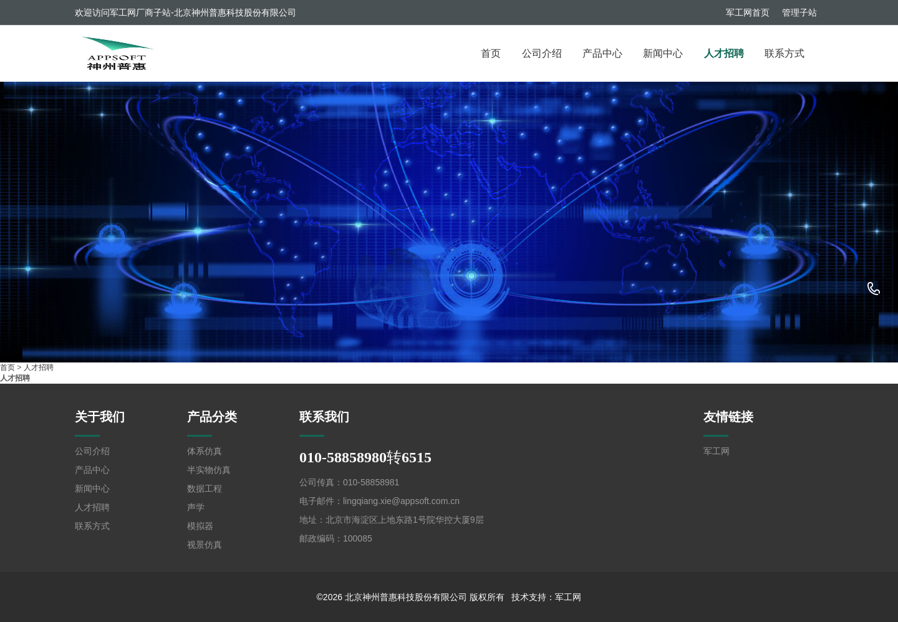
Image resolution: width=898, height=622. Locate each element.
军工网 (716, 451)
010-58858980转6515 (873, 289)
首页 (491, 53)
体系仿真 (204, 451)
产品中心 (602, 53)
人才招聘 (724, 53)
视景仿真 (204, 545)
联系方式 (784, 53)
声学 (196, 507)
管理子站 (799, 12)
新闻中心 (663, 53)
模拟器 (200, 526)
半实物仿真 (209, 470)
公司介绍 (542, 53)
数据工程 (204, 488)
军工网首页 (748, 12)
